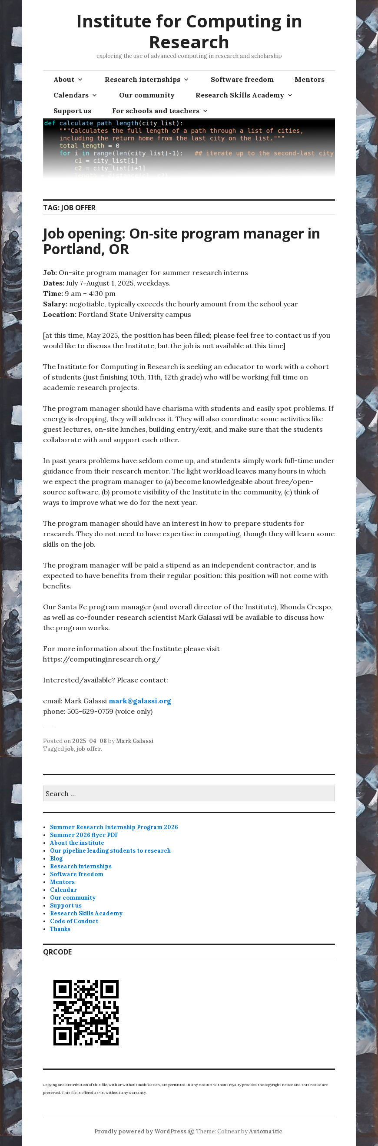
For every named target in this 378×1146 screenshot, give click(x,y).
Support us (72, 110)
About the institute (77, 843)
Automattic (265, 1131)
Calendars (71, 95)
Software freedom (242, 79)
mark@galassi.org (140, 700)
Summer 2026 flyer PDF (84, 835)
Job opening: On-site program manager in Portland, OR (181, 241)
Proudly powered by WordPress (140, 1131)
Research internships (142, 79)
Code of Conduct (74, 921)
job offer (88, 749)
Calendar (63, 890)
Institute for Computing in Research (189, 31)
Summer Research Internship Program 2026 (114, 827)
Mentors (310, 79)
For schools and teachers (155, 110)
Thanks (60, 929)
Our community (147, 95)
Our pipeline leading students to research (110, 850)
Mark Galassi (134, 741)
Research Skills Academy (240, 95)
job (69, 749)
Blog (56, 858)
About (63, 79)
